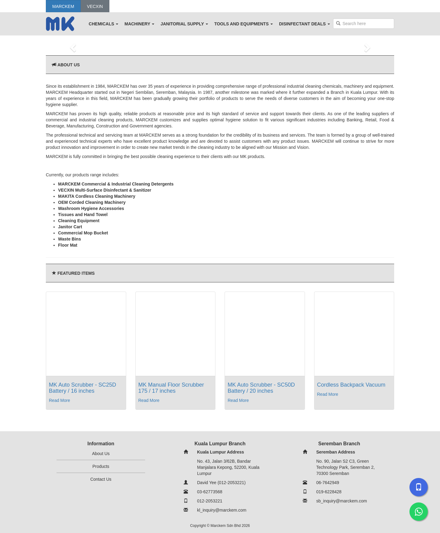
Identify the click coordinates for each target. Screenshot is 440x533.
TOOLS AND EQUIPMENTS (243, 23)
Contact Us (100, 479)
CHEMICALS (103, 23)
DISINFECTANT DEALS (304, 23)
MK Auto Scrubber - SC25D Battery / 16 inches (82, 388)
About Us (68, 64)
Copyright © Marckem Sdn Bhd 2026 (220, 526)
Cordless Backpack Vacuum (351, 385)
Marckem (63, 6)
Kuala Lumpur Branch (219, 443)
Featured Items (76, 273)
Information (100, 443)
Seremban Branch (339, 443)
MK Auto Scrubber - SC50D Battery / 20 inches (261, 388)
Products (100, 466)
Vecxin (95, 6)
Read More (59, 400)
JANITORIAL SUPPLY (184, 23)
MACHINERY (139, 23)
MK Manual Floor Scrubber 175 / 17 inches (171, 388)
